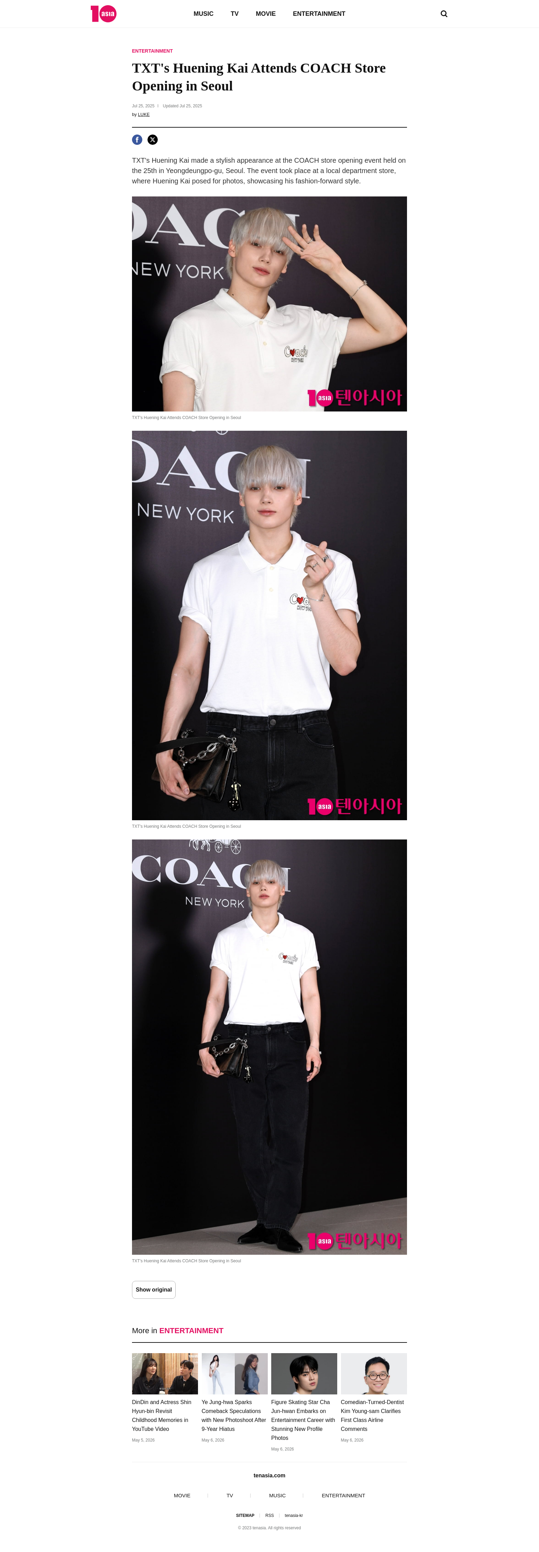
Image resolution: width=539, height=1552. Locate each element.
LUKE (144, 114)
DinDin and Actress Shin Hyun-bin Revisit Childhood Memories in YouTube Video (161, 1415)
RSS (269, 1515)
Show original (154, 1290)
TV (235, 13)
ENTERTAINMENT (319, 13)
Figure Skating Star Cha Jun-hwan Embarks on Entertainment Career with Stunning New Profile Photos (303, 1420)
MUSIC (203, 13)
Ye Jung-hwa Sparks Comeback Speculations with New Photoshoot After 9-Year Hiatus (234, 1415)
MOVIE (266, 13)
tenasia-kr (294, 1515)
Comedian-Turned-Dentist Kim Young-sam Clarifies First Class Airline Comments (372, 1415)
